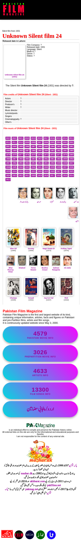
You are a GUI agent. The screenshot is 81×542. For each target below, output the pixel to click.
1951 (46, 163)
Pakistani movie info (40, 334)
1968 (8, 159)
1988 (21, 151)
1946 (8, 167)
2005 (52, 142)
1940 (46, 167)
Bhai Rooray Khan (10, 269)
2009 (27, 142)
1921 (27, 175)
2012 (8, 142)
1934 (14, 171)
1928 (52, 171)
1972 (52, 155)
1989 (14, 151)
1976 (27, 155)
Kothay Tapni (66, 249)
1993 (58, 146)
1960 (58, 159)
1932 (27, 171)
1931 (33, 171)
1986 (33, 151)
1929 (46, 171)
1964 (33, 159)
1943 (27, 167)
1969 (71, 155)
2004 (58, 142)
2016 (52, 138)
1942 (33, 167)
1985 (39, 151)
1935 (8, 171)
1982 (58, 151)
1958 (71, 159)
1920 (33, 175)
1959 (65, 159)
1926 (65, 171)
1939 (52, 167)
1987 (27, 151)
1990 (8, 151)
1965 (27, 159)
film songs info (40, 390)
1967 (14, 159)
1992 (65, 146)
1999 (21, 146)
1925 (71, 171)
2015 (58, 138)
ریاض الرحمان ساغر (23, 200)
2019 (33, 138)
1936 (71, 167)
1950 (52, 163)
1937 (65, 167)
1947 (71, 163)
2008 (33, 142)
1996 (39, 146)
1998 (27, 146)
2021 (21, 138)
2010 (21, 142)
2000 (14, 146)
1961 (52, 159)
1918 (46, 175)
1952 (39, 163)
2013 (71, 138)
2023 (8, 138)
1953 (33, 163)
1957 (8, 163)
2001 (8, 146)
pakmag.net (31, 489)
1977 (21, 155)
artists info (40, 372)
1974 (39, 155)
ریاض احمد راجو (60, 200)
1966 (21, 159)
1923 (14, 175)
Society (31, 249)
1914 (71, 175)
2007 (39, 142)
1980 (71, 151)
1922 (21, 175)
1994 (52, 146)
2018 (39, 138)
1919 (39, 175)
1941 (39, 167)
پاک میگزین (73, 466)
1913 (8, 180)
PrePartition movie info (40, 353)
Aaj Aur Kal (48, 298)
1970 (65, 155)
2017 (46, 138)
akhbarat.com (37, 481)
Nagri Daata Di (49, 249)
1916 (58, 175)
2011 (14, 142)
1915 (65, 175)
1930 (39, 171)
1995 (46, 146)
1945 (14, 167)
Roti (66, 298)
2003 (65, 142)
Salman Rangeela (56, 268)
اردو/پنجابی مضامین (40, 409)
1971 (58, 155)
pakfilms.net (54, 485)
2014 (65, 138)
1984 (46, 151)
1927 (58, 171)
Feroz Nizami (33, 268)
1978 (14, 155)
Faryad (31, 298)
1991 (71, 146)
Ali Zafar (67, 267)
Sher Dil (13, 249)
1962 (46, 159)
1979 (8, 155)
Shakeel (21, 267)
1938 (58, 167)
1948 (65, 163)
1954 (27, 163)
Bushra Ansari (44, 268)
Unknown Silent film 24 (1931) (14, 75)
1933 (21, 171)
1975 (33, 155)
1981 (65, 151)
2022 (14, 138)
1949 (58, 163)
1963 (39, 159)
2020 (27, 138)
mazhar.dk (26, 473)
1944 (21, 167)
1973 (46, 155)
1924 (8, 175)
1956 (14, 163)
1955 (21, 163)
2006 (46, 142)
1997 (33, 146)
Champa (13, 298)
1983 (52, 151)
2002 (71, 142)
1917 (52, 175)
